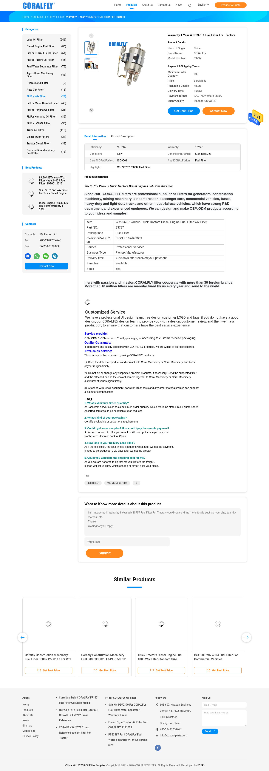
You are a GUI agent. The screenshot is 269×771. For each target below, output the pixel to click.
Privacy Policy (30, 736)
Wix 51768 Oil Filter (117, 483)
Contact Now (46, 266)
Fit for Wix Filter (46, 96)
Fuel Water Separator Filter (46, 66)
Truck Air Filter (46, 130)
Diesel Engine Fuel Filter (46, 46)
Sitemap (27, 725)
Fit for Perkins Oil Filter (46, 110)
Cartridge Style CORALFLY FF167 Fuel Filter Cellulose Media (78, 700)
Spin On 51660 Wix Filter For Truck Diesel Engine (53, 192)
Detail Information (95, 136)
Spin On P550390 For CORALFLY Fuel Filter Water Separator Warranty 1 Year (127, 710)
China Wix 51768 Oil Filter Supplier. (85, 765)
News (25, 720)
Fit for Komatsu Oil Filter (46, 116)
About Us (27, 715)
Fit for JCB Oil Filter (46, 123)
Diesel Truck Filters (46, 137)
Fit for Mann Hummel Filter (46, 103)
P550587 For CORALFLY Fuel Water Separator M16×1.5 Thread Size (127, 740)
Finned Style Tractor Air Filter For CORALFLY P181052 (127, 725)
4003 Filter (93, 483)
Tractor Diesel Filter (46, 143)
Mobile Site (28, 730)
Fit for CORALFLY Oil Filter (46, 53)
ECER (200, 765)
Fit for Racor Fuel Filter (46, 60)
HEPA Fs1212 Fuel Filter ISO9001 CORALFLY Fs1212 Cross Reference (78, 715)
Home (26, 704)
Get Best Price (183, 111)
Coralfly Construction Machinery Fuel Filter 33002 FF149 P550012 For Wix (103, 659)
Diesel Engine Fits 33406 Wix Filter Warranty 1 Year (53, 205)
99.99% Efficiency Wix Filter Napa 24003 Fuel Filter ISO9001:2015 (52, 180)
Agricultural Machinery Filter (46, 75)
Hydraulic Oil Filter (46, 83)
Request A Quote (230, 5)
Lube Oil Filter (46, 39)
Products (27, 709)
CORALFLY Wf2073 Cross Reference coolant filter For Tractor (75, 732)
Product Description (122, 136)
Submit (105, 553)
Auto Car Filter (46, 90)
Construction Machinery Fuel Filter (46, 152)
